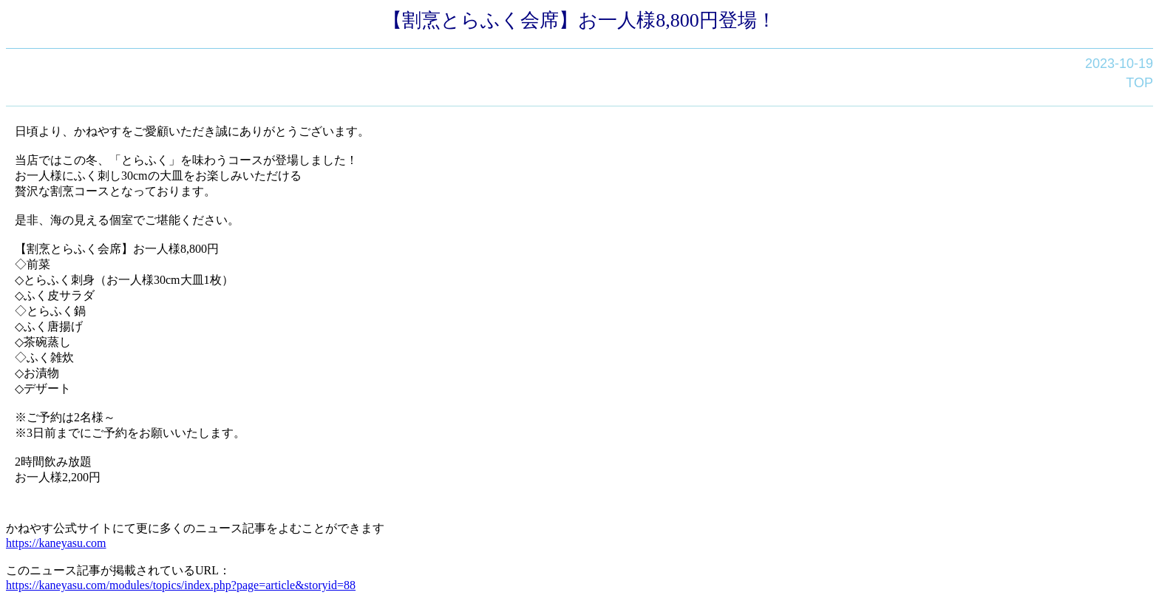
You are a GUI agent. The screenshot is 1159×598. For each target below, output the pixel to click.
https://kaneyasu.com (56, 543)
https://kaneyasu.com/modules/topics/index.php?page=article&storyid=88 (181, 585)
